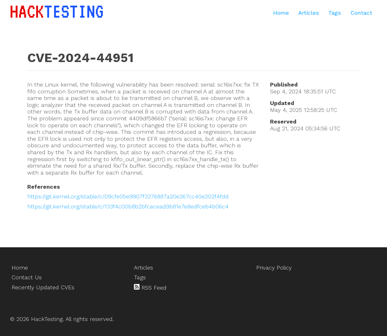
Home (281, 12)
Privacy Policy (274, 267)
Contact (361, 12)
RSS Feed (150, 287)
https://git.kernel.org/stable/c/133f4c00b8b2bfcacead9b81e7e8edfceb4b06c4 (128, 206)
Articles (308, 12)
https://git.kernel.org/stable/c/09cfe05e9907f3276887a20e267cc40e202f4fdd (128, 196)
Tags (334, 12)
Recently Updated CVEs (43, 287)
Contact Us (27, 277)
